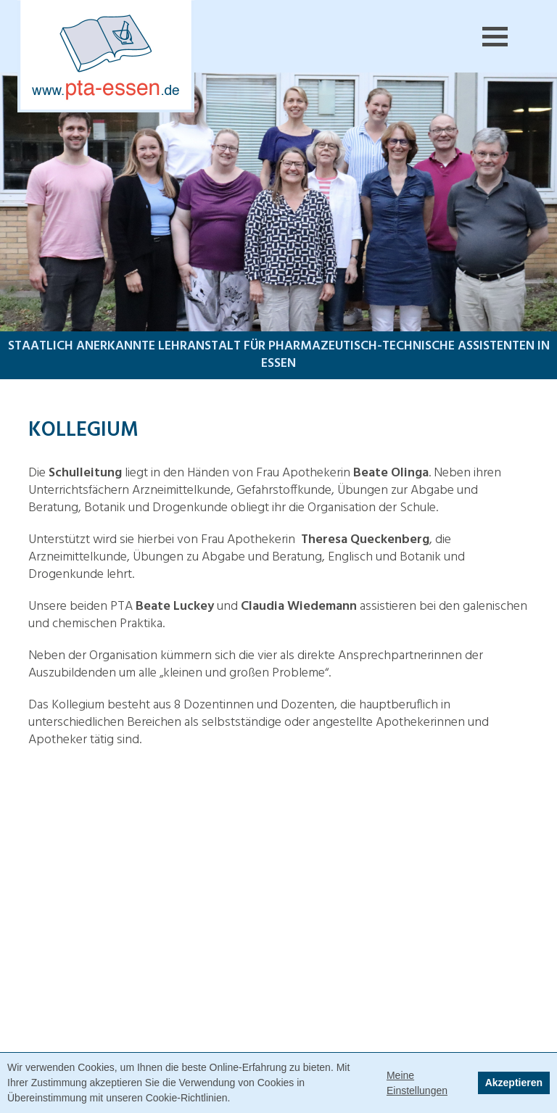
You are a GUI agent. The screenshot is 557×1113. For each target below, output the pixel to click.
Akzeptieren (513, 1082)
